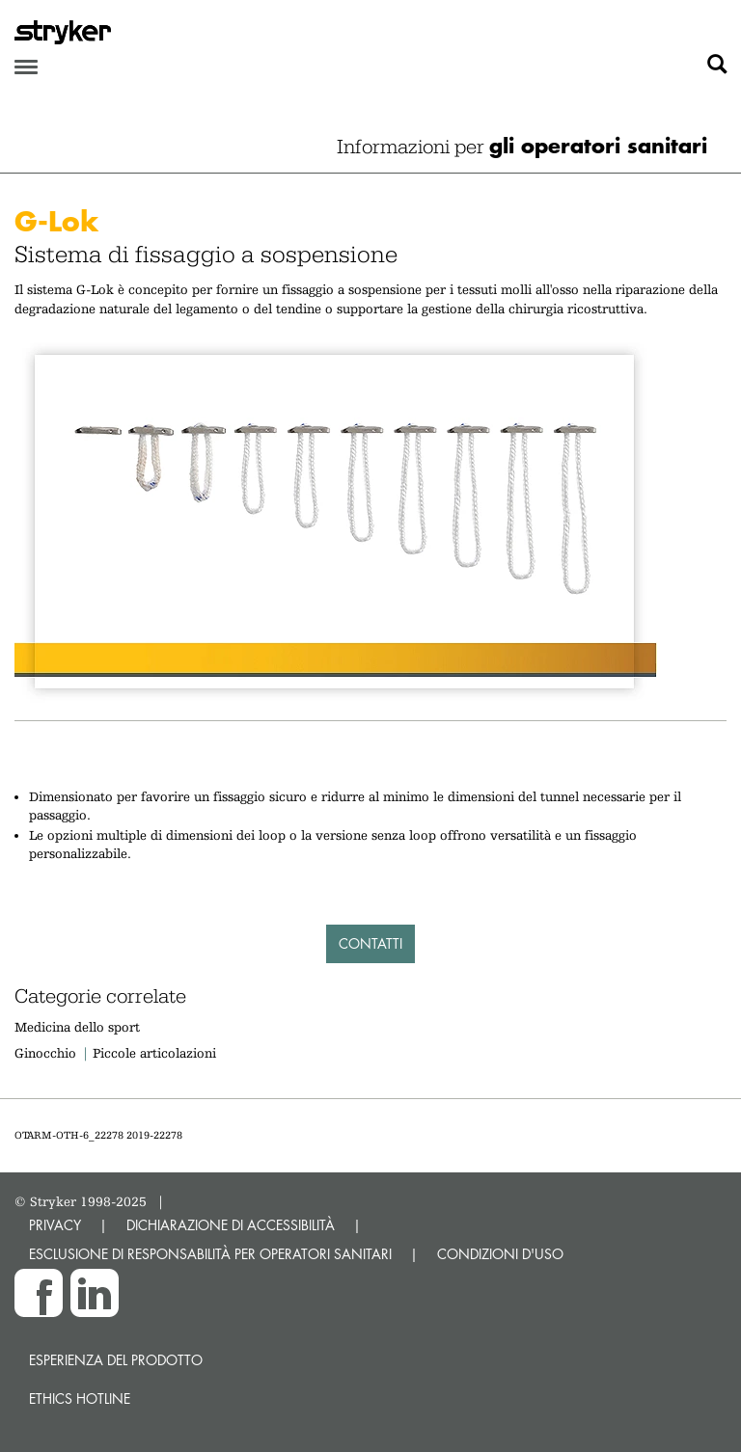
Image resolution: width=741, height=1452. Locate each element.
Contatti (370, 943)
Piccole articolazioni (154, 1053)
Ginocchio (45, 1053)
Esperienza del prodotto (116, 1360)
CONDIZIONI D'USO (500, 1254)
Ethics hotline (79, 1398)
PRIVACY (55, 1225)
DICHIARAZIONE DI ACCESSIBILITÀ (230, 1225)
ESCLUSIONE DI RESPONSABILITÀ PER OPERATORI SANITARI (210, 1254)
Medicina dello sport (77, 1027)
